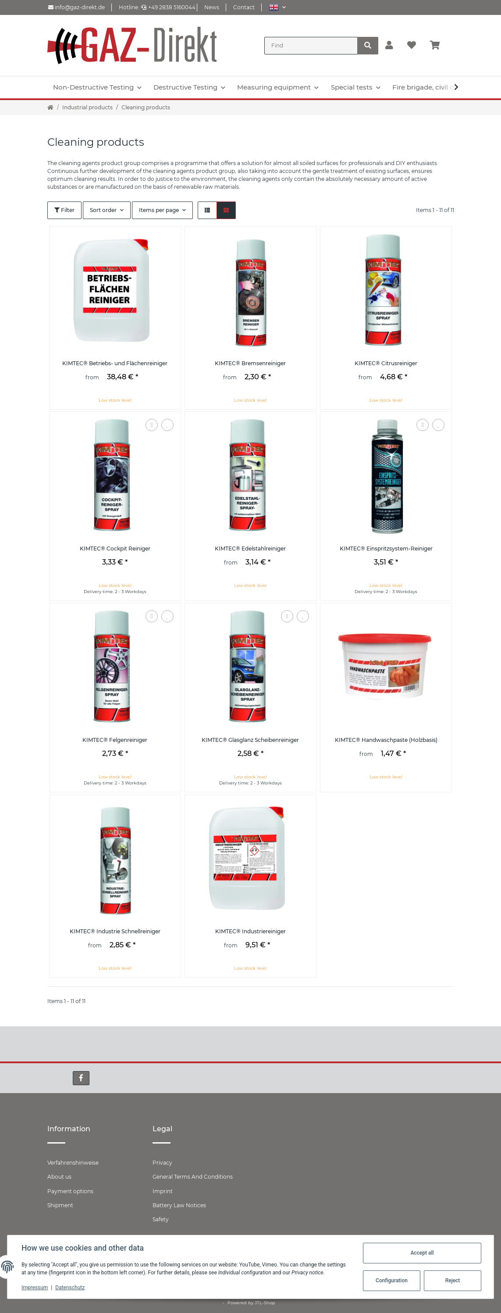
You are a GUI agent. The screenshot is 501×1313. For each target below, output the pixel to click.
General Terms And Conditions (193, 1176)
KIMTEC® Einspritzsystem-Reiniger (386, 548)
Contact (244, 7)
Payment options (70, 1191)
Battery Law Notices (179, 1205)
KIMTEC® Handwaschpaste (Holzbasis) (386, 740)
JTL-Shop (265, 1302)
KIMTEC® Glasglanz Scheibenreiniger (250, 740)
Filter (64, 210)
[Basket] (438, 45)
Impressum (34, 1287)
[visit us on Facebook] (81, 1078)
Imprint (163, 1191)
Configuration (392, 1280)
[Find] (311, 45)
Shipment (60, 1205)
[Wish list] (411, 45)
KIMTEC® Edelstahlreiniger (250, 548)
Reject (452, 1280)
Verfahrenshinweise (73, 1162)
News (211, 7)
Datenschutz (70, 1287)
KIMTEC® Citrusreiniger (386, 363)
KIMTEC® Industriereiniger (250, 931)
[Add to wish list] (167, 425)
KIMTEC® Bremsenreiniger (250, 363)
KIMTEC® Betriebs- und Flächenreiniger (114, 363)
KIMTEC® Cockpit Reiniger (115, 548)
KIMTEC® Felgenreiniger (114, 740)
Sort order (103, 210)
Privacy (162, 1162)
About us (59, 1176)
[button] (277, 7)
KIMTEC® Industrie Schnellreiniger (115, 931)
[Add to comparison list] (152, 425)
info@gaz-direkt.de (76, 7)
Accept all (421, 1253)
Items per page (159, 210)
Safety (161, 1219)
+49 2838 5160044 (168, 7)
